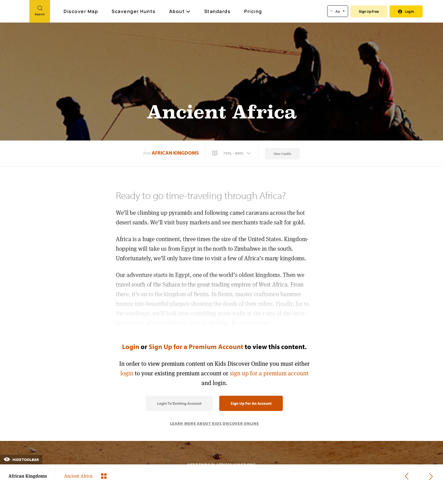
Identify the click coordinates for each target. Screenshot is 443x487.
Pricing (253, 11)
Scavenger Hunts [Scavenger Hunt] (134, 11)
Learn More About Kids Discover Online (214, 423)
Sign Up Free (369, 11)
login (126, 373)
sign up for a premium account (269, 373)
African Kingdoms (175, 153)
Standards (217, 11)
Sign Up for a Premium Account (196, 346)
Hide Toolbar (21, 459)
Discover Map (81, 11)
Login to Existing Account (179, 403)
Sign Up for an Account (251, 403)
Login (130, 346)
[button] (232, 153)
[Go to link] (14, 14)
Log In (406, 11)
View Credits (282, 153)
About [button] (180, 11)
